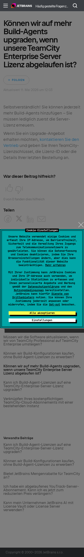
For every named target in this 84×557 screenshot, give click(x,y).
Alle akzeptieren (42, 313)
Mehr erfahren (55, 265)
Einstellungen (42, 320)
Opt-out (54, 304)
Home (21, 5)
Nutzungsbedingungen (29, 290)
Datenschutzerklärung (43, 286)
